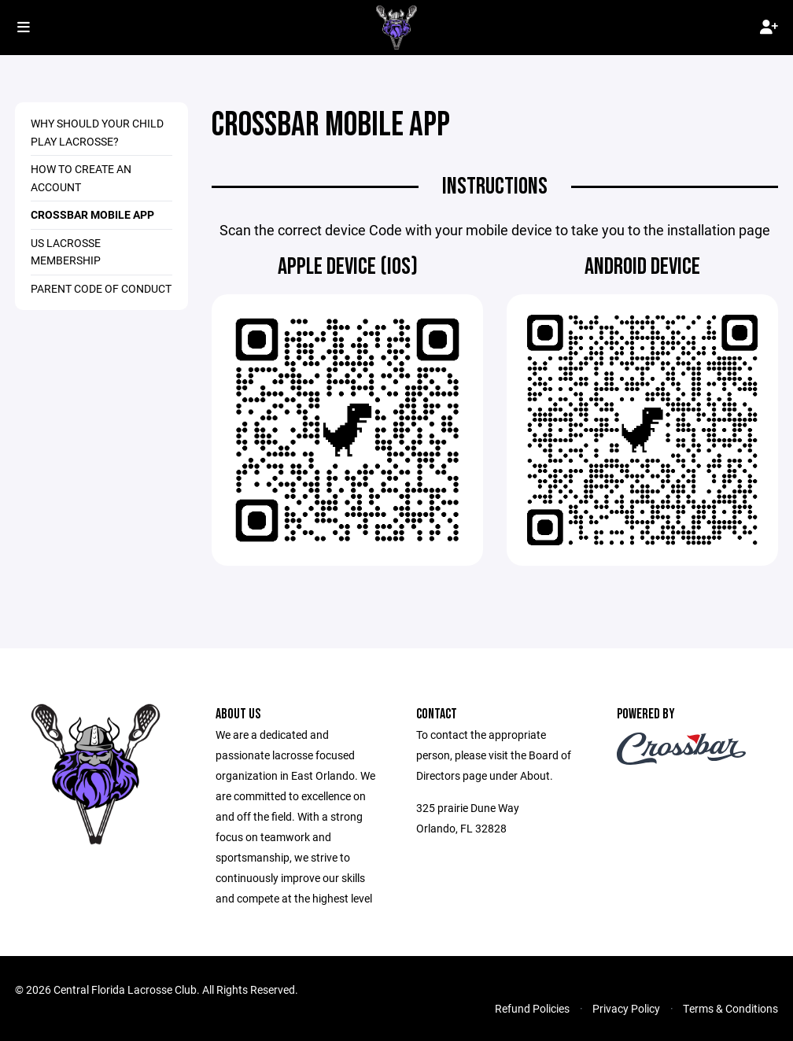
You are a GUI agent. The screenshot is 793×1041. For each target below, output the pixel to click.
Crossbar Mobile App (92, 214)
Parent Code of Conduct (101, 288)
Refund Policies (532, 1008)
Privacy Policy (626, 1008)
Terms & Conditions (730, 1008)
